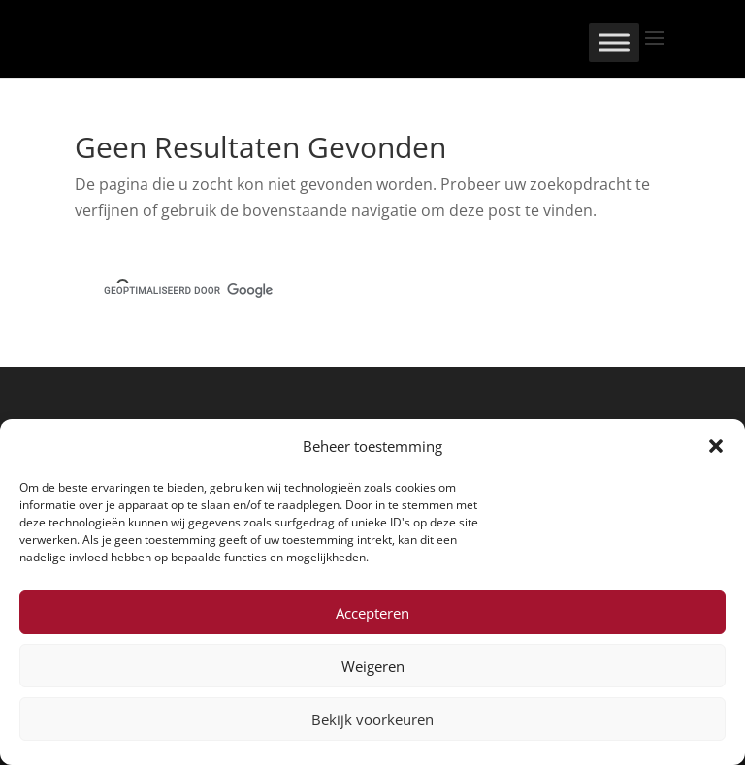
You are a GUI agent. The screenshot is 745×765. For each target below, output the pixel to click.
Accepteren (372, 612)
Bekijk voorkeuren (372, 719)
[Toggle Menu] (614, 42)
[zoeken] (349, 291)
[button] (716, 446)
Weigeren (373, 666)
